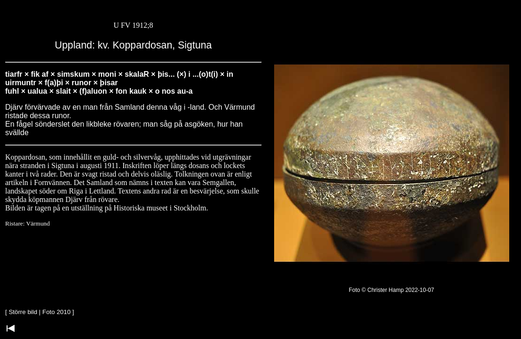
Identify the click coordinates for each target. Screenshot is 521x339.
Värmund (38, 223)
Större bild (22, 311)
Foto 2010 (56, 311)
